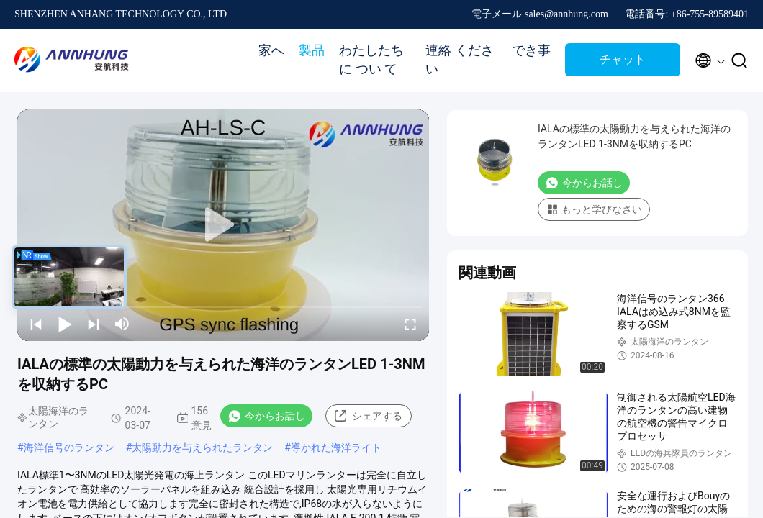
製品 (312, 50)
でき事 (531, 50)
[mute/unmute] (122, 324)
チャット (623, 59)
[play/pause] (64, 324)
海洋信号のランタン (69, 447)
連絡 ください (459, 59)
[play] (223, 225)
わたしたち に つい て (371, 59)
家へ (271, 50)
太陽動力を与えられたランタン (202, 447)
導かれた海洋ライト (336, 447)
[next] (93, 324)
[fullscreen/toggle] (410, 324)
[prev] (36, 324)
